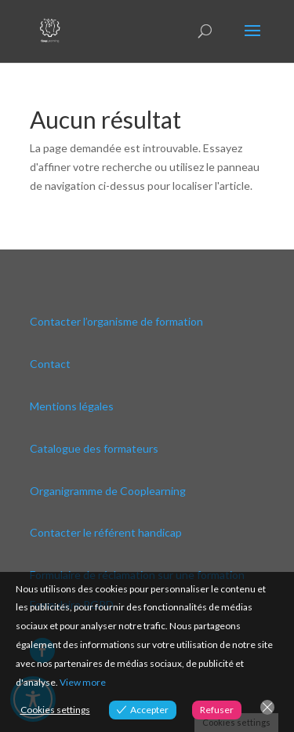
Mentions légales (72, 406)
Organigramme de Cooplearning (108, 490)
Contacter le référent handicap (106, 532)
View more (83, 682)
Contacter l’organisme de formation (116, 321)
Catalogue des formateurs (94, 448)
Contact (50, 363)
